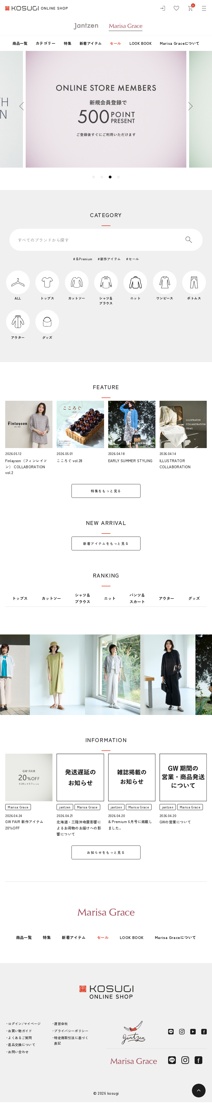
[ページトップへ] (199, 1090)
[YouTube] (193, 1033)
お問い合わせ (18, 1052)
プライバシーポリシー (71, 1031)
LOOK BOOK (142, 43)
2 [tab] (101, 177)
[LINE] (171, 1033)
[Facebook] (204, 1033)
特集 (65, 43)
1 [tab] (93, 177)
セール (115, 43)
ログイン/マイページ (24, 1024)
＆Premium (83, 258)
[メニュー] (204, 8)
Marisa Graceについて (182, 43)
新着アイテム (89, 43)
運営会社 (61, 1024)
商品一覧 (17, 43)
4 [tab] (118, 177)
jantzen (65, 807)
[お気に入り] (176, 8)
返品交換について (21, 1045)
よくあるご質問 (20, 1038)
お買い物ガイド (20, 1031)
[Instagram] (182, 1033)
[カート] (190, 8)
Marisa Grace (18, 807)
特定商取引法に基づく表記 (71, 1041)
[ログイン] (162, 8)
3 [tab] (110, 177)
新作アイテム (110, 258)
